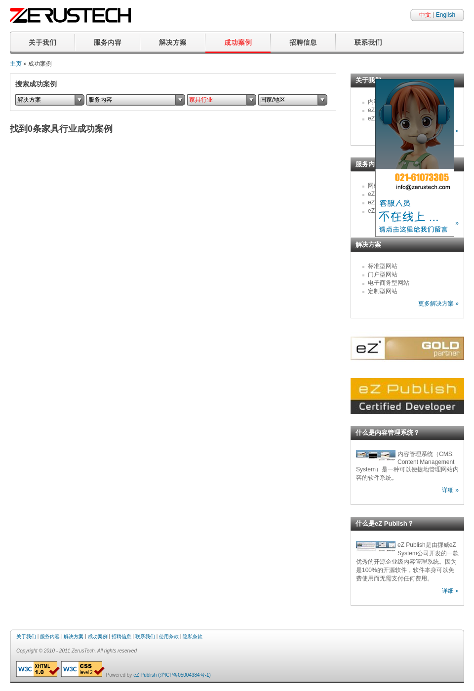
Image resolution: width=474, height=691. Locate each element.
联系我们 (145, 636)
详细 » (450, 490)
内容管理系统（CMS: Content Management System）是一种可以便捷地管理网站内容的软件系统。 (407, 466)
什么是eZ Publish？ (385, 523)
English (445, 14)
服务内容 (50, 636)
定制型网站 (382, 291)
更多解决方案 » (438, 303)
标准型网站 (382, 266)
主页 (16, 63)
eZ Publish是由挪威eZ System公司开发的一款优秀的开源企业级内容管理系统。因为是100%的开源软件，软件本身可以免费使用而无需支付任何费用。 (407, 561)
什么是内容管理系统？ (388, 432)
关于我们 (26, 636)
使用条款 (169, 636)
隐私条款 (192, 636)
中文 (425, 14)
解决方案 (368, 244)
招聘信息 (121, 636)
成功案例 (98, 636)
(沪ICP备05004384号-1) (184, 675)
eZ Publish (145, 675)
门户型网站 (382, 274)
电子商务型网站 (388, 282)
